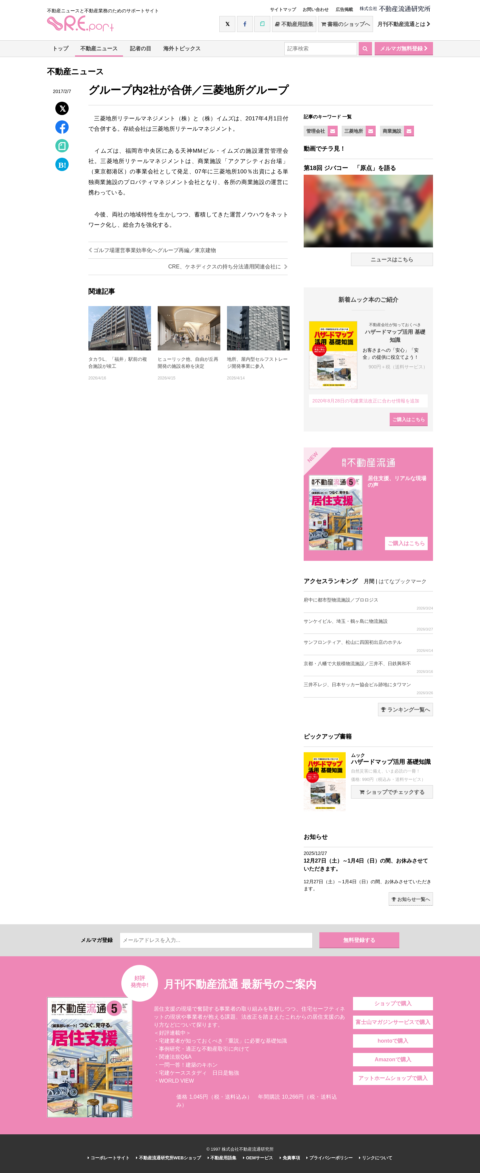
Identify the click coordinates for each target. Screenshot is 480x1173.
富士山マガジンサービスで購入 (393, 1022)
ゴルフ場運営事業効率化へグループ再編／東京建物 (152, 250)
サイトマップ (283, 9)
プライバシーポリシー (329, 1157)
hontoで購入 (393, 1041)
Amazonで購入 (393, 1059)
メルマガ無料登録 (404, 48)
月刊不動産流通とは (403, 24)
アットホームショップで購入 (393, 1078)
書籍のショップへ (345, 24)
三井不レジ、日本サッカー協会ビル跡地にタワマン (368, 688)
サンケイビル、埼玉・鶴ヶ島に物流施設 (368, 625)
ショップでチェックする (391, 792)
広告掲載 (344, 9)
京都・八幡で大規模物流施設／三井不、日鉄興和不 (368, 667)
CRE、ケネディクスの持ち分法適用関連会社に (228, 266)
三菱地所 (353, 131)
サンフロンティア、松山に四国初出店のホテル (368, 646)
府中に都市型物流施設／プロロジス (368, 603)
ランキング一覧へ (405, 710)
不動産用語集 (294, 24)
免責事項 (290, 1157)
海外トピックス (182, 48)
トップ (60, 48)
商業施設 (392, 131)
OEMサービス (258, 1157)
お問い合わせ (316, 9)
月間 (369, 581)
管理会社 (315, 131)
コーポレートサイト (109, 1157)
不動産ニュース (99, 48)
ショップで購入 (393, 1003)
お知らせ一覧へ (411, 899)
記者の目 (140, 48)
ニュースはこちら (392, 259)
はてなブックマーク (403, 581)
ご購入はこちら (408, 419)
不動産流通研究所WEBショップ (168, 1157)
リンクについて (375, 1157)
